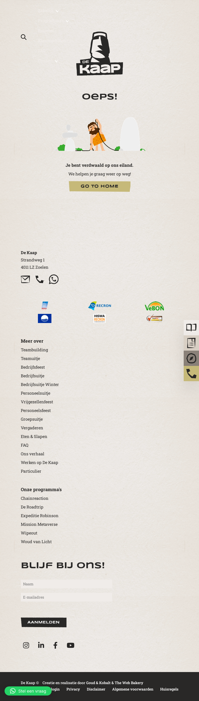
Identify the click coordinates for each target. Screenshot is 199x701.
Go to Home (99, 186)
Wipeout (29, 533)
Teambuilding (34, 349)
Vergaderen (32, 427)
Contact (48, 60)
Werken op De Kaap (39, 462)
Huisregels (169, 689)
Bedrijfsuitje (32, 375)
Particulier (31, 471)
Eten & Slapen (34, 436)
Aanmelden (43, 622)
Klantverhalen (52, 40)
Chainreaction (34, 498)
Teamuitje (30, 358)
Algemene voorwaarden (132, 689)
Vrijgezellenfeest (37, 401)
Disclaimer (96, 689)
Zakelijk (48, 10)
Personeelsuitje (35, 393)
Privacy (73, 689)
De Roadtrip (32, 507)
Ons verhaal (32, 453)
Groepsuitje (32, 419)
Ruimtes (46, 30)
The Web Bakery (129, 682)
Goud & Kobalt (98, 682)
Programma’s (53, 20)
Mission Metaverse (39, 524)
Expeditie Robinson (39, 515)
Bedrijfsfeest (33, 367)
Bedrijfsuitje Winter (40, 384)
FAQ (41, 50)
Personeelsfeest (36, 410)
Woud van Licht (36, 541)
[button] (28, 691)
